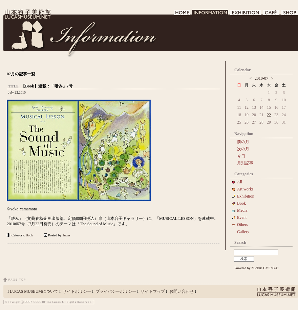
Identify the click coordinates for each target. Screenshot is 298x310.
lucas (66, 235)
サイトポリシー (77, 291)
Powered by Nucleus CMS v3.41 (256, 268)
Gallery (243, 231)
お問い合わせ (181, 291)
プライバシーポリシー (115, 291)
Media (244, 210)
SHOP (289, 14)
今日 (241, 156)
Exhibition (245, 196)
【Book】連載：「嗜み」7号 (47, 86)
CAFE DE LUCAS (271, 14)
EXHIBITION (245, 14)
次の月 (243, 149)
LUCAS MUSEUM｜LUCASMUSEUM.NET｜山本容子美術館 (27, 14)
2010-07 (261, 78)
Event (242, 217)
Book (31, 235)
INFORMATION (210, 14)
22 (269, 114)
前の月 (243, 141)
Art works (245, 189)
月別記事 (245, 163)
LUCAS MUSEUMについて (34, 291)
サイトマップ (153, 291)
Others (242, 224)
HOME (182, 14)
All (239, 182)
